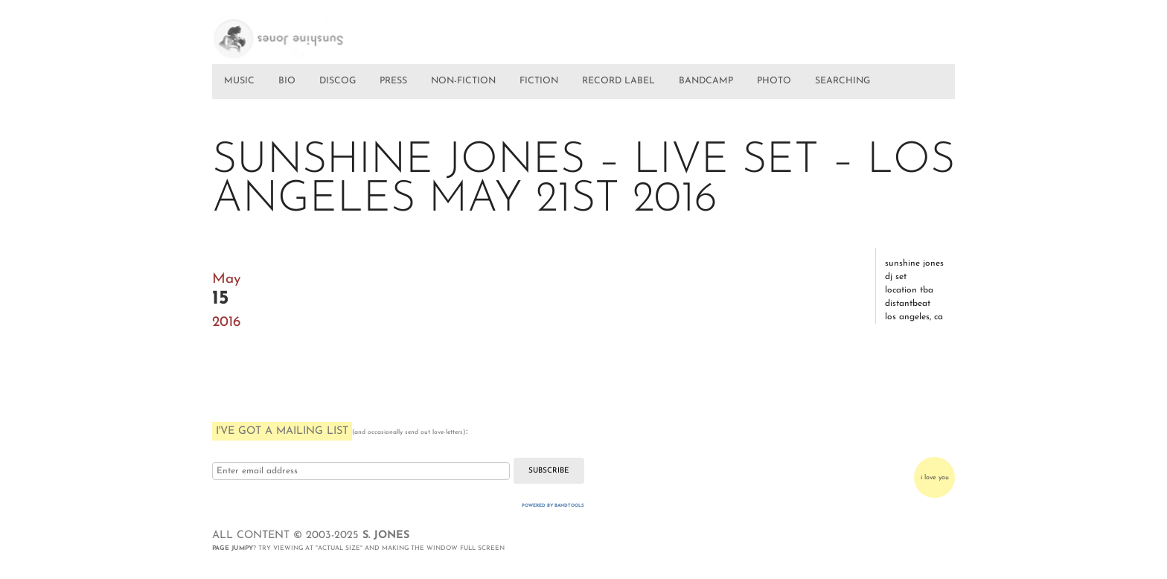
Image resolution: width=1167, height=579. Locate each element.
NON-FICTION (463, 81)
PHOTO (774, 81)
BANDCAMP (706, 81)
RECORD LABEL (618, 81)
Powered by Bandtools (553, 505)
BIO (286, 81)
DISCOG (337, 81)
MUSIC (239, 81)
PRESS (393, 81)
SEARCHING (842, 81)
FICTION (538, 81)
